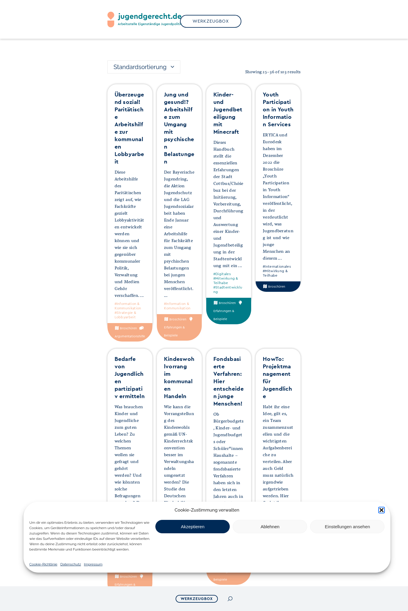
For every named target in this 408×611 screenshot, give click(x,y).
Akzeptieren (192, 526)
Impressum (93, 564)
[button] (381, 510)
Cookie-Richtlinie (43, 564)
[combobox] (143, 67)
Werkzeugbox (197, 599)
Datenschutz (70, 564)
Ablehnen (270, 526)
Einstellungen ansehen (347, 526)
